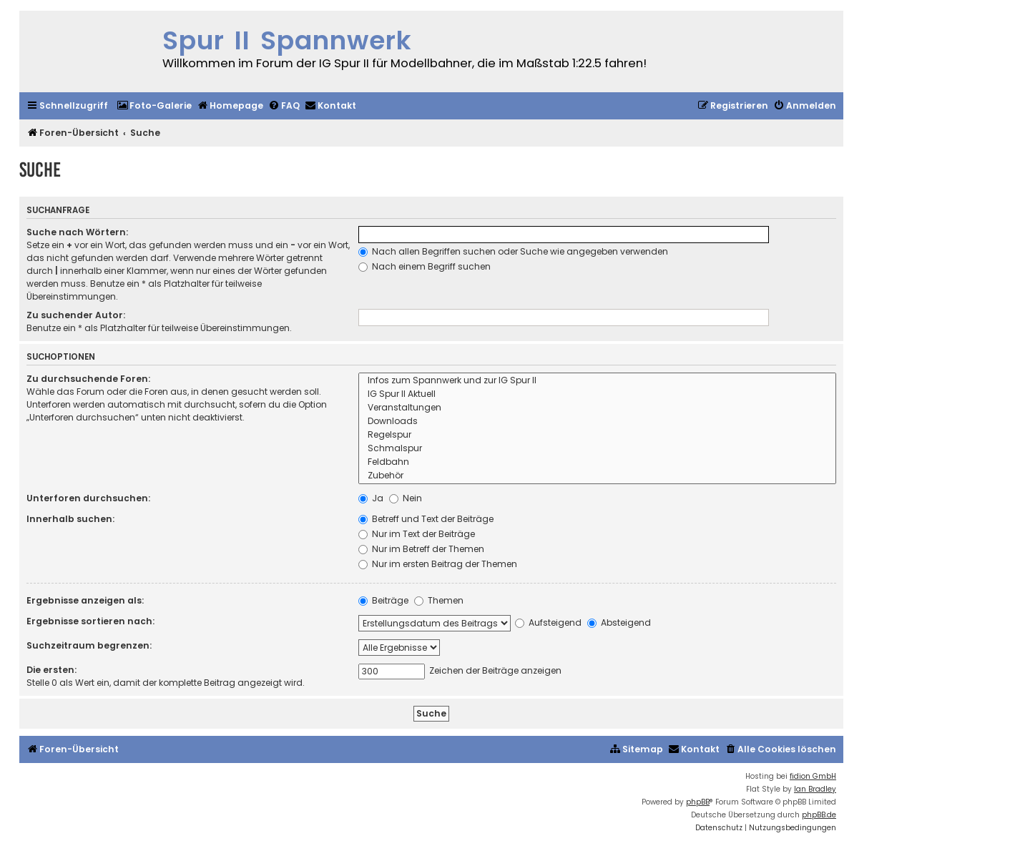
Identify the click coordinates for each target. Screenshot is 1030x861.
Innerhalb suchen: (70, 519)
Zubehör (597, 476)
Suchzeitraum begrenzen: (89, 645)
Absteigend (619, 622)
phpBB (698, 802)
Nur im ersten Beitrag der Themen (437, 564)
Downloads (597, 421)
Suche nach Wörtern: (77, 232)
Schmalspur (597, 449)
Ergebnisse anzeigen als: (85, 600)
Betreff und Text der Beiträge (426, 519)
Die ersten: (51, 670)
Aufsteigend (548, 622)
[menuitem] (154, 106)
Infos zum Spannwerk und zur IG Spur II (597, 381)
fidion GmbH (813, 776)
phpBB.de (819, 815)
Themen (439, 600)
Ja (370, 498)
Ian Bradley (815, 789)
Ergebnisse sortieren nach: (90, 621)
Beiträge (383, 600)
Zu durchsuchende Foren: (88, 379)
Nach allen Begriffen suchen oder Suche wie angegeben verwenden (513, 251)
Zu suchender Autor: (75, 315)
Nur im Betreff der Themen (421, 549)
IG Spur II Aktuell (597, 394)
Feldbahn (597, 462)
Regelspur (597, 435)
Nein (405, 498)
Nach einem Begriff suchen (424, 266)
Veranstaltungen (597, 408)
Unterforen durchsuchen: (88, 498)
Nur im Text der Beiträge (416, 534)
